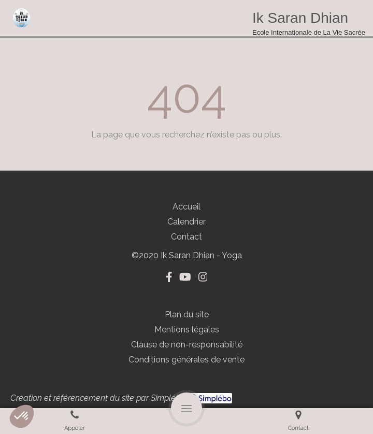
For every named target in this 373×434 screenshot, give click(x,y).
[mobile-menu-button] (186, 408)
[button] (21, 416)
